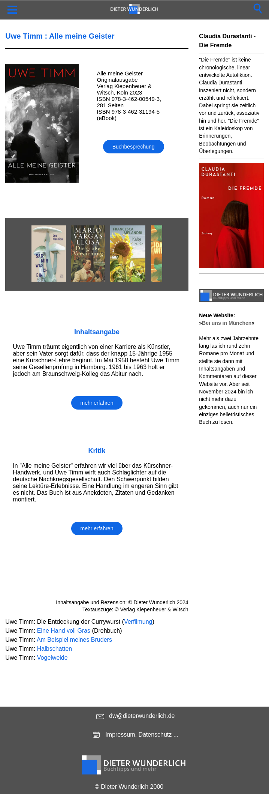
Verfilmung (138, 621)
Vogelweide (52, 657)
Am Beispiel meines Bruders (74, 639)
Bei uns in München (226, 323)
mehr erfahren (97, 403)
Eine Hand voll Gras (63, 630)
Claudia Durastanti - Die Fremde (227, 40)
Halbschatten (54, 648)
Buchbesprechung (133, 147)
